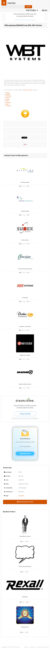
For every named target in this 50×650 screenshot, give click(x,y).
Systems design (25, 211)
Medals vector (25, 627)
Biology (7, 92)
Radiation (7, 94)
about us (26, 647)
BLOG (44, 10)
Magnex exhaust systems (25, 384)
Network (7, 99)
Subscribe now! (25, 453)
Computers (8, 105)
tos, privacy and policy (43, 647)
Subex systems (25, 240)
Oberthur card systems (25, 326)
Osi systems (25, 297)
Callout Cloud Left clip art (25, 566)
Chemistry (8, 102)
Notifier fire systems (25, 355)
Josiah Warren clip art (25, 536)
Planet (7, 104)
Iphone (7, 100)
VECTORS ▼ (32, 10)
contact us (33, 647)
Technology (8, 96)
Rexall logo (25, 596)
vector (11, 3)
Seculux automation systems (25, 268)
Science (7, 97)
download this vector (25, 502)
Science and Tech (28, 90)
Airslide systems (25, 182)
